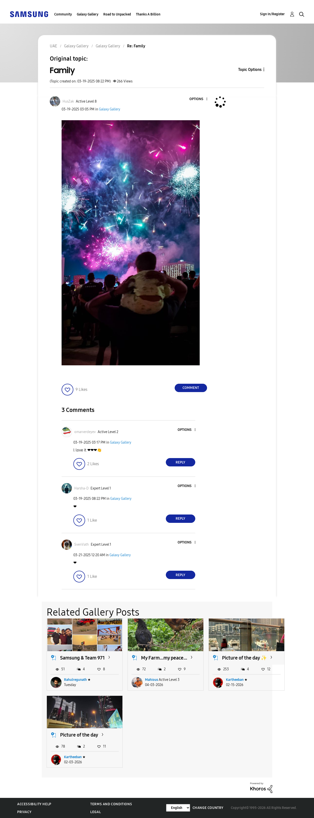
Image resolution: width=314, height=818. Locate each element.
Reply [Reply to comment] (180, 462)
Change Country (208, 808)
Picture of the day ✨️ (244, 658)
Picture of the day (79, 735)
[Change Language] (178, 808)
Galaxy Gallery (87, 14)
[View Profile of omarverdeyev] (85, 432)
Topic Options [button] (250, 69)
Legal (95, 812)
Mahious (151, 680)
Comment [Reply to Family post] (191, 388)
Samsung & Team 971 (82, 658)
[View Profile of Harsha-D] (81, 488)
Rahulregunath (75, 680)
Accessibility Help (34, 804)
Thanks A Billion (148, 14)
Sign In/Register (272, 14)
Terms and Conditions (111, 804)
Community (63, 14)
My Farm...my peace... (164, 658)
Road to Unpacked (117, 14)
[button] (198, 99)
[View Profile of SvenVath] (81, 544)
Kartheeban (235, 680)
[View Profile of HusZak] (68, 101)
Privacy (24, 812)
